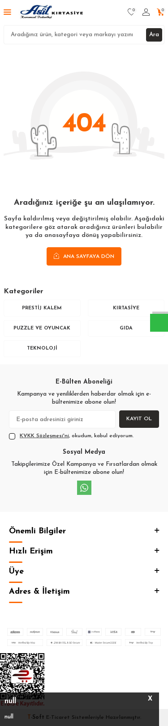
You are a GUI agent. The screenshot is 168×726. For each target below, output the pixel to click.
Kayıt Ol (139, 419)
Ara (154, 35)
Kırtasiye (126, 308)
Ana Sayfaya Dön (84, 256)
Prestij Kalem (42, 308)
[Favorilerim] (131, 12)
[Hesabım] (146, 12)
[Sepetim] (160, 12)
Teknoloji (42, 348)
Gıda (126, 328)
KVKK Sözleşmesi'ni (44, 436)
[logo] (52, 12)
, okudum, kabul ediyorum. (71, 436)
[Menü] (7, 13)
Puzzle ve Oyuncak (41, 328)
